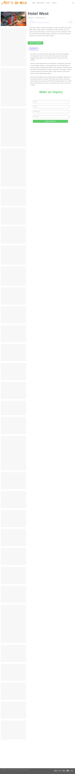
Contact (54, 3)
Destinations (41, 3)
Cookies (26, 770)
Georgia (31, 18)
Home (33, 3)
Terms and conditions (7, 770)
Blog (48, 3)
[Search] (73, 2)
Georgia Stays (40, 18)
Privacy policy (19, 770)
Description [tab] (33, 49)
